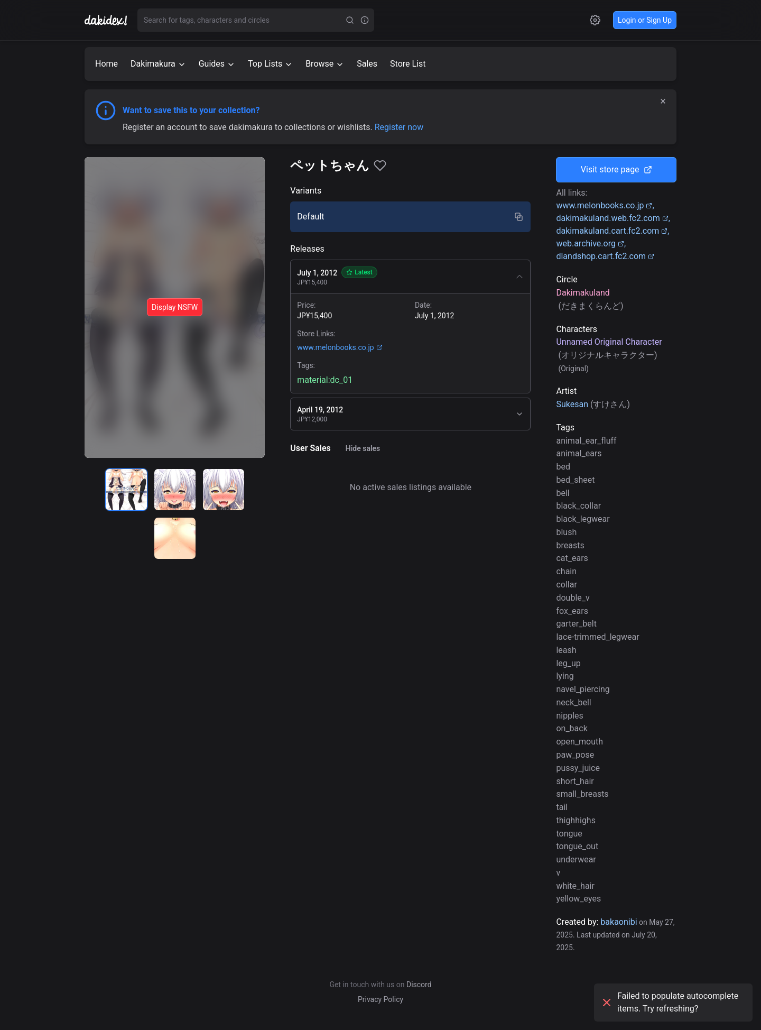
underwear (576, 859)
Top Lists (270, 64)
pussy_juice (578, 768)
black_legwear (582, 519)
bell (562, 493)
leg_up (568, 663)
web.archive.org (590, 243)
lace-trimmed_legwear (597, 637)
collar (566, 585)
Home (106, 64)
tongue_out (577, 846)
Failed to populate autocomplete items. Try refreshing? (669, 1002)
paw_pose (575, 755)
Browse (324, 64)
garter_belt (576, 624)
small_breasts (582, 794)
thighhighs (576, 820)
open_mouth (579, 742)
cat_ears (572, 558)
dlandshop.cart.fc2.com (605, 256)
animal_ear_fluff (586, 441)
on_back (571, 728)
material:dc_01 (324, 380)
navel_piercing (582, 689)
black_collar (578, 506)
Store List (407, 64)
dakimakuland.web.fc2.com (612, 218)
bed (563, 467)
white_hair (575, 886)
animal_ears (578, 453)
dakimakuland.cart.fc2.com (611, 231)
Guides (217, 64)
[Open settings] (595, 20)
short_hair (574, 781)
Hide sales (363, 448)
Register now (399, 127)
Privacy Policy (380, 999)
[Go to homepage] (111, 20)
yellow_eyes (578, 899)
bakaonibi (618, 922)
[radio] (126, 489)
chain (566, 571)
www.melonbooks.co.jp (339, 347)
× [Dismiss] (663, 101)
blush (566, 532)
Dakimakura (158, 64)
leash (566, 650)
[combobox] (239, 20)
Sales (367, 64)
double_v (572, 598)
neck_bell (573, 702)
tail (562, 807)
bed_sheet (575, 480)
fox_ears (572, 611)
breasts (570, 545)
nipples (569, 716)
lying (564, 676)
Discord (419, 984)
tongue (569, 834)
